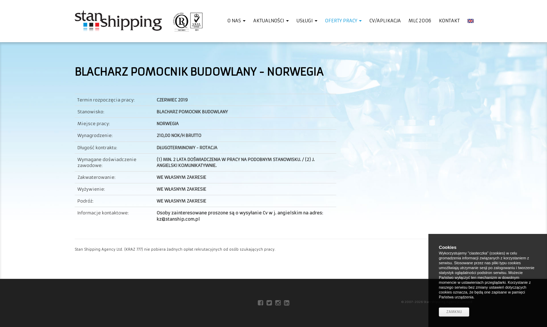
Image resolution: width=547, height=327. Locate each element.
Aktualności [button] (271, 21)
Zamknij (454, 312)
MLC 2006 (420, 21)
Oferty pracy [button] (343, 21)
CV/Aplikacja (385, 21)
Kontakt (449, 21)
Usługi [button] (307, 21)
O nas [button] (236, 21)
